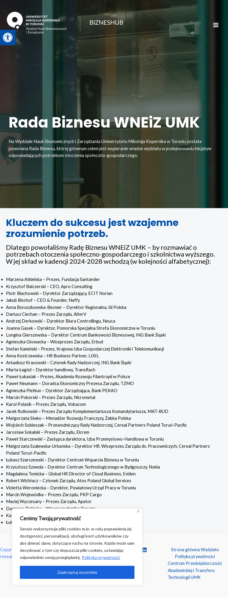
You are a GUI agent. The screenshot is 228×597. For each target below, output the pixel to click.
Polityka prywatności (101, 557)
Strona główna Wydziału (195, 549)
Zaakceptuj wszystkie (77, 572)
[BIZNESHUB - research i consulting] (74, 27)
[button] (7, 37)
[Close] (138, 511)
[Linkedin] (144, 549)
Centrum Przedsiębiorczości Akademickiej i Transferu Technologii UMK (195, 570)
